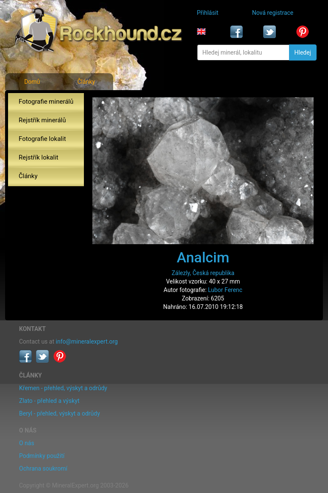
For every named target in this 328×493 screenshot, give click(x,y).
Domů (32, 81)
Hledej (303, 52)
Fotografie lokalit (42, 139)
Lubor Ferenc (225, 289)
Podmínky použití (41, 455)
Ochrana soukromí (43, 468)
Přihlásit (208, 12)
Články (86, 81)
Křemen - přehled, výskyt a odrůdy (63, 388)
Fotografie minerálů (46, 101)
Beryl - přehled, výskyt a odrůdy (59, 413)
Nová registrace (273, 12)
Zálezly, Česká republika (203, 273)
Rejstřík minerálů (42, 120)
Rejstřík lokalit (38, 157)
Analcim (203, 257)
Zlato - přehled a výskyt (49, 400)
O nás (26, 443)
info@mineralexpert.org (87, 341)
